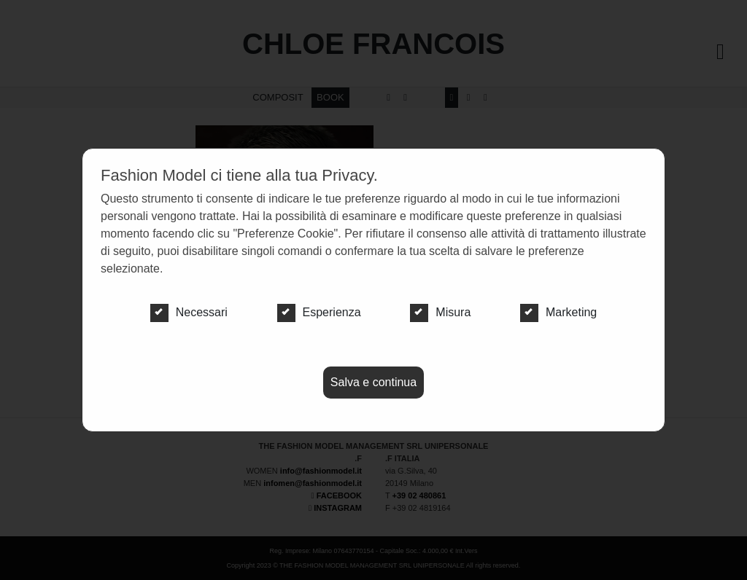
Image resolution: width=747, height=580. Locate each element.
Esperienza (319, 312)
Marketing (558, 312)
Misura (440, 312)
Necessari (189, 312)
